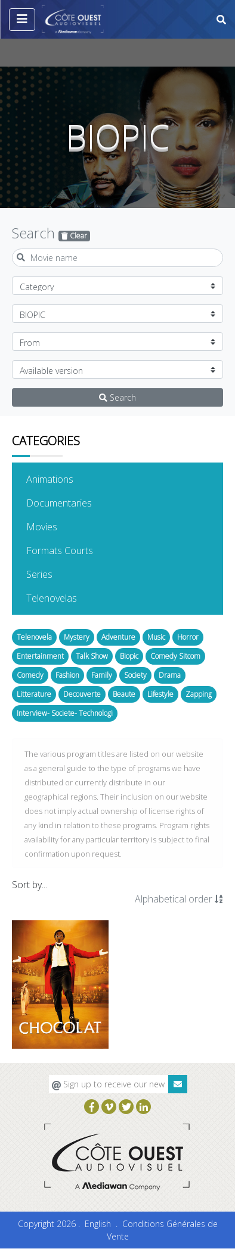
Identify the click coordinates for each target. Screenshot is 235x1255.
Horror (188, 637)
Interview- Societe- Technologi (65, 713)
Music (156, 637)
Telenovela (34, 637)
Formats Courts (77, 550)
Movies (60, 526)
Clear (74, 236)
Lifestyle (160, 694)
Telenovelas (69, 597)
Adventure (118, 637)
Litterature (34, 694)
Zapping (198, 694)
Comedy (30, 675)
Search (117, 397)
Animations (68, 478)
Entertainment (40, 656)
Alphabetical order (179, 898)
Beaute (124, 694)
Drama (170, 675)
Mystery (76, 637)
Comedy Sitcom (175, 656)
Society (135, 675)
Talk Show (92, 656)
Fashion (67, 675)
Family (101, 675)
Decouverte (82, 694)
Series (57, 574)
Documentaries (77, 502)
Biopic (129, 656)
